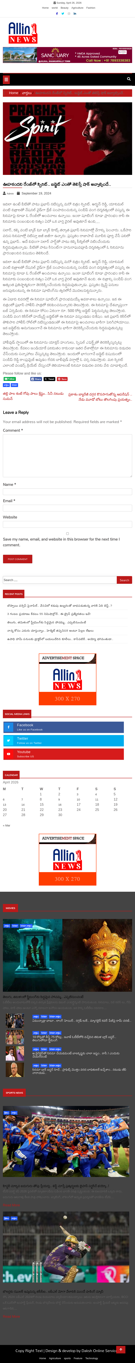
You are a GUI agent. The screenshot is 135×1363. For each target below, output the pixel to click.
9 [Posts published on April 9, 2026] (59, 799)
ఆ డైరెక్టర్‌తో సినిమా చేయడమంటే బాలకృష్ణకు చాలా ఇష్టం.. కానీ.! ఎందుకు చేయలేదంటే (76, 1054)
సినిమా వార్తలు (26, 926)
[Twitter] (63, 13)
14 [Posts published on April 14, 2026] (23, 804)
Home (45, 7)
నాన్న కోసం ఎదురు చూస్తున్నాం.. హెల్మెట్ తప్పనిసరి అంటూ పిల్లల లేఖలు (50, 630)
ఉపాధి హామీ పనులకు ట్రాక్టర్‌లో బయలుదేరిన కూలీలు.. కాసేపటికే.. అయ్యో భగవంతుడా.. (60, 639)
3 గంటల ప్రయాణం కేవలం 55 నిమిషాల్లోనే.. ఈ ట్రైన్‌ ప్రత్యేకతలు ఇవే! (49, 613)
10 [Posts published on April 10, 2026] (78, 799)
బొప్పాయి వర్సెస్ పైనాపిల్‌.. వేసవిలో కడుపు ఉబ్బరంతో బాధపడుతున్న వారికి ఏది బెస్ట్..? (59, 605)
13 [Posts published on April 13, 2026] (4, 804)
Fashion (90, 7)
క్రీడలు (6, 1113)
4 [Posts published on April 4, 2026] (96, 794)
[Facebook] (57, 13)
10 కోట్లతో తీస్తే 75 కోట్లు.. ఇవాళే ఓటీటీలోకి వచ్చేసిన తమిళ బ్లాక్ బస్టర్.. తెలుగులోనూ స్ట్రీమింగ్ (74, 1038)
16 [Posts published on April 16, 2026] (59, 804)
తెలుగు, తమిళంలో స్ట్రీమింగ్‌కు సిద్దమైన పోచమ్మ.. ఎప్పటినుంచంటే (46, 622)
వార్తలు (6, 926)
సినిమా (15, 926)
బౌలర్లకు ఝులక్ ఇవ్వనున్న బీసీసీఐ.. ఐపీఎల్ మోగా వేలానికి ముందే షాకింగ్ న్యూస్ (53, 1291)
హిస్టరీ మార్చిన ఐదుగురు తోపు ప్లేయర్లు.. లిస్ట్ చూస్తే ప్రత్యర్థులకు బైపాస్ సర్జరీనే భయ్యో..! (56, 1186)
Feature (78, 1358)
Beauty (64, 7)
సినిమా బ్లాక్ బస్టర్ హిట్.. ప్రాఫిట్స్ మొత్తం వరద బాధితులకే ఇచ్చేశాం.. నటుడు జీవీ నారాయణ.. (79, 1071)
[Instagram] (69, 13)
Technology (91, 1358)
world (55, 7)
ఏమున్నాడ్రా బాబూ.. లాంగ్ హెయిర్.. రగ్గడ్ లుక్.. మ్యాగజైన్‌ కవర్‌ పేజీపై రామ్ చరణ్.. (81, 1020)
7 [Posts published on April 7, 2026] (22, 799)
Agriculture (77, 7)
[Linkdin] (75, 13)
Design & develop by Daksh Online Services (83, 1351)
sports (67, 1358)
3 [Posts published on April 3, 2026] (77, 794)
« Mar (6, 825)
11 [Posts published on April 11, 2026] (97, 799)
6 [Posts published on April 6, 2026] (3, 799)
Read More (11, 1205)
